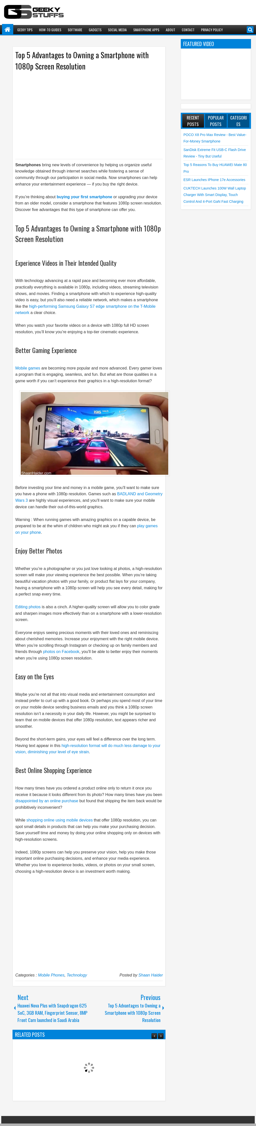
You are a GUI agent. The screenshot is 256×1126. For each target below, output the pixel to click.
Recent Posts (193, 120)
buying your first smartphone (84, 197)
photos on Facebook (61, 652)
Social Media (117, 29)
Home (7, 29)
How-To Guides (50, 29)
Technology (77, 975)
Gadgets (95, 29)
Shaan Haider (150, 975)
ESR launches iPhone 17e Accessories (215, 180)
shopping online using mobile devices (59, 820)
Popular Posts (216, 120)
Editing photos (27, 607)
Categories (238, 120)
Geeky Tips (24, 29)
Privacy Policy (212, 29)
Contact (188, 29)
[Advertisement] (84, 115)
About (170, 29)
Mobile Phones (51, 975)
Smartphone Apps (146, 29)
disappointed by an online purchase (46, 801)
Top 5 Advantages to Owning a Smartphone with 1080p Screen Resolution (82, 60)
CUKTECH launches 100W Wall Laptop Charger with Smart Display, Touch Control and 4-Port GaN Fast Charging (215, 195)
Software (75, 29)
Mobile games (27, 368)
